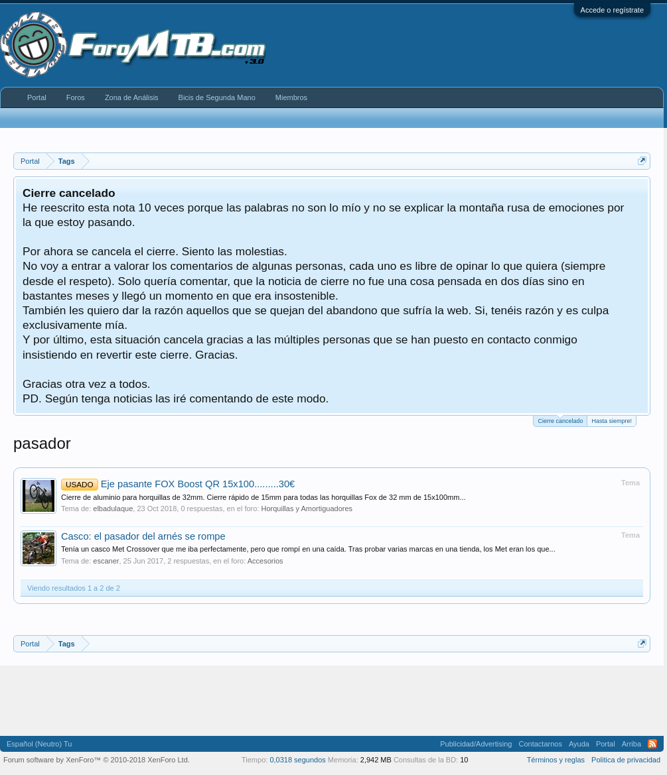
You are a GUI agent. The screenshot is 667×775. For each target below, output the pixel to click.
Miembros (291, 97)
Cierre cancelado (560, 420)
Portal (36, 97)
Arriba (631, 744)
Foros (75, 97)
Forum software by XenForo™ (96, 760)
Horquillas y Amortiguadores (307, 508)
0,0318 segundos (297, 760)
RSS (652, 743)
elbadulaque (113, 508)
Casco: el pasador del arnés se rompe (143, 536)
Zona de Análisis (132, 97)
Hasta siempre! (611, 421)
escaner (106, 561)
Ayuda (579, 744)
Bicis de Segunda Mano (217, 97)
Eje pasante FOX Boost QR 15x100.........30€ (178, 484)
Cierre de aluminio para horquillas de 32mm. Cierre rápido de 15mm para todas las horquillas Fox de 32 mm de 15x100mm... (263, 497)
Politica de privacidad (625, 760)
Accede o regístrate (612, 10)
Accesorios (265, 561)
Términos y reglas (556, 760)
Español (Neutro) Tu (39, 744)
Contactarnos (539, 744)
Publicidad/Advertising (476, 744)
